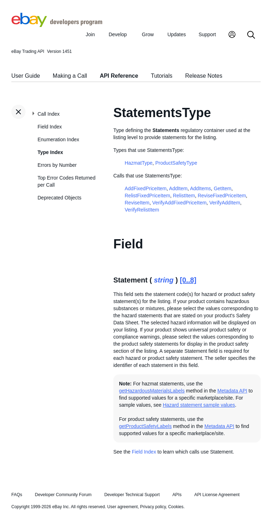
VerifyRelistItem (142, 210)
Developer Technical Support (131, 494)
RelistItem (184, 195)
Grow (148, 34)
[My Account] (232, 35)
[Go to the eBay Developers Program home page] (56, 25)
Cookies (175, 506)
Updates (177, 34)
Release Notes (203, 76)
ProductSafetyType (176, 163)
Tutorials (161, 76)
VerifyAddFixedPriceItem (179, 202)
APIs (177, 494)
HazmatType (139, 163)
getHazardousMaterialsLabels (152, 391)
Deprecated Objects (59, 198)
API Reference (119, 76)
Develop (118, 34)
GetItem (222, 188)
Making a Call (70, 76)
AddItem (178, 188)
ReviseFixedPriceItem (222, 195)
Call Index (49, 114)
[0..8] (188, 280)
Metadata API (232, 391)
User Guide (25, 76)
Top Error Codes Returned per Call (66, 181)
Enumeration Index (58, 139)
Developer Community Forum (63, 494)
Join (90, 34)
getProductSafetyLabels (145, 426)
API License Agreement (216, 494)
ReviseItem (137, 202)
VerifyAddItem (224, 202)
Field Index (50, 127)
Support (207, 34)
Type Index (50, 152)
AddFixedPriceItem (145, 188)
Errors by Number (57, 165)
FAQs (16, 494)
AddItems (200, 188)
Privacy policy (153, 506)
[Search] (251, 35)
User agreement (122, 506)
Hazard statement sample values (199, 405)
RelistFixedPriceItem (147, 195)
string (164, 280)
